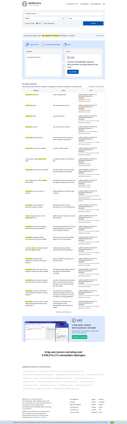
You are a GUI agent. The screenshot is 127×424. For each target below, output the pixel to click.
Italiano (94, 402)
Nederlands (95, 412)
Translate (72, 402)
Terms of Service (74, 412)
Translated (74, 409)
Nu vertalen (73, 72)
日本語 (100, 407)
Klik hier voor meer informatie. (101, 422)
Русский (101, 404)
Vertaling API (84, 4)
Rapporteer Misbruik (75, 404)
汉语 (100, 409)
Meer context (29, 23)
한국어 (100, 412)
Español (94, 404)
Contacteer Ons (74, 407)
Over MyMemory (96, 4)
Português (102, 402)
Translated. (43, 417)
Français (94, 407)
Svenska (101, 399)
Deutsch (94, 409)
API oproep (99, 35)
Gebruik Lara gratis (79, 337)
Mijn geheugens (48, 23)
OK (112, 422)
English (93, 399)
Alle (38, 23)
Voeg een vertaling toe (96, 86)
